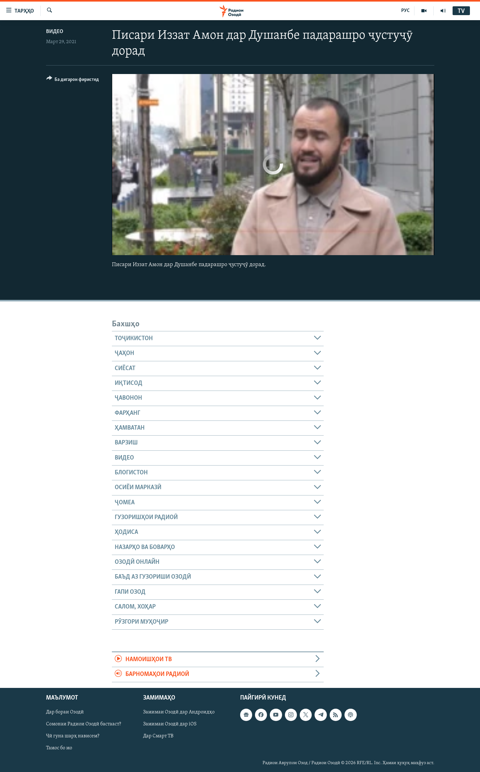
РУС (405, 10)
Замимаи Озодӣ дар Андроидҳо (179, 712)
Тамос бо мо (59, 748)
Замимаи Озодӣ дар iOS (170, 724)
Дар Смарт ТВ (158, 736)
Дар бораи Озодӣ (65, 712)
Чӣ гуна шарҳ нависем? (72, 736)
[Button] (72, 80)
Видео (54, 32)
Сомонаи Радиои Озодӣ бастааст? (83, 724)
